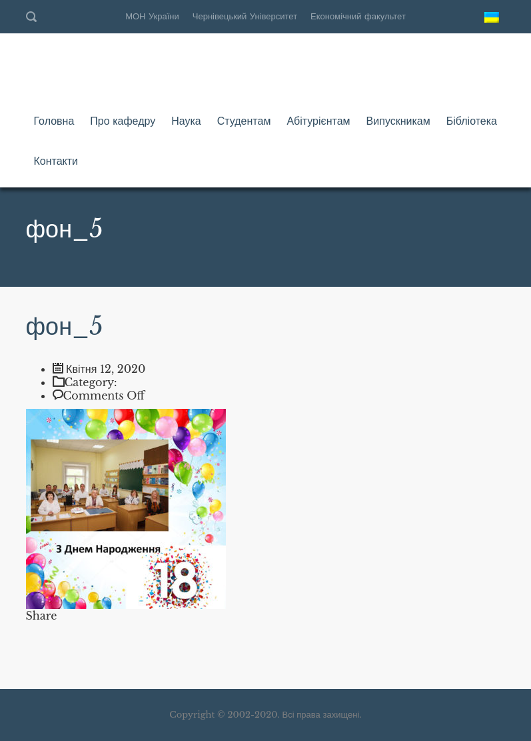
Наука (186, 120)
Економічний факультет (358, 16)
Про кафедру (122, 120)
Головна (54, 120)
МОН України (152, 16)
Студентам (244, 120)
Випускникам (398, 120)
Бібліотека (471, 120)
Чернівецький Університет (245, 16)
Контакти (56, 160)
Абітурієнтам (318, 120)
